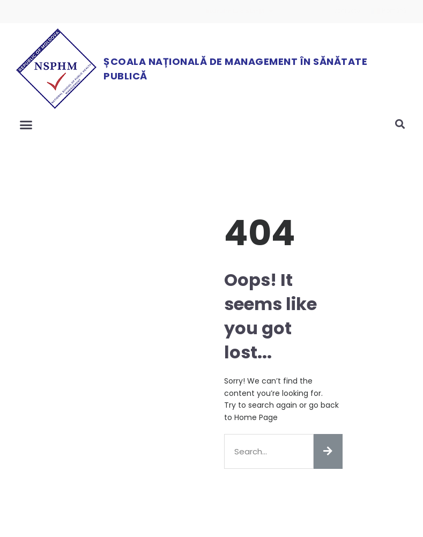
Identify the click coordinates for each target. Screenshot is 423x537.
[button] (26, 124)
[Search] (328, 451)
